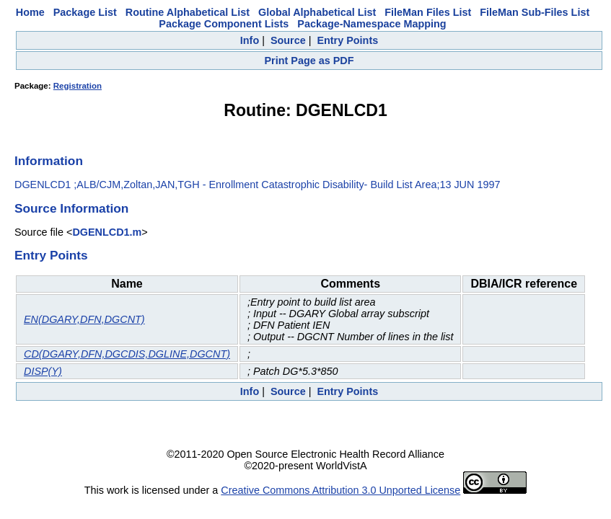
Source (288, 40)
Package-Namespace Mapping (371, 24)
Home (30, 12)
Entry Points (347, 40)
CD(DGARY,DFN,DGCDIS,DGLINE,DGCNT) (127, 354)
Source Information (71, 208)
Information (48, 161)
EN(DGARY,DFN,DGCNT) (84, 319)
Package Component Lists (224, 24)
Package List (85, 12)
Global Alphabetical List (317, 12)
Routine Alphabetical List (188, 12)
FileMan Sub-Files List (534, 12)
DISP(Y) (43, 371)
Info (249, 40)
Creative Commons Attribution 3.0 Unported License (340, 490)
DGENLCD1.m (106, 232)
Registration (77, 85)
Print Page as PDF (309, 60)
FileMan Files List (427, 12)
